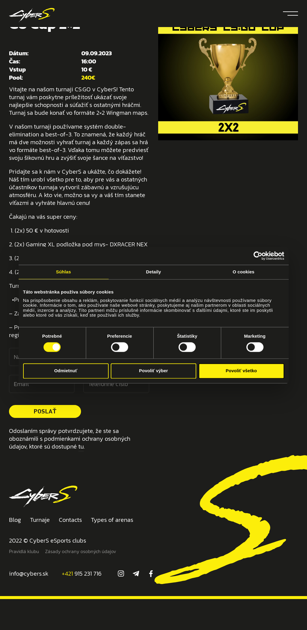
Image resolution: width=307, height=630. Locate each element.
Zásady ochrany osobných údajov (80, 551)
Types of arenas (112, 519)
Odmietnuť (65, 370)
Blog (15, 519)
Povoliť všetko (241, 370)
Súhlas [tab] (63, 271)
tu (81, 446)
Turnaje (40, 519)
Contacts (70, 519)
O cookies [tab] (243, 271)
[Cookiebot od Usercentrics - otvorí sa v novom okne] (258, 255)
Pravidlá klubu (24, 551)
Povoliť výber (153, 370)
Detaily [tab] (153, 271)
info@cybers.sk (28, 573)
